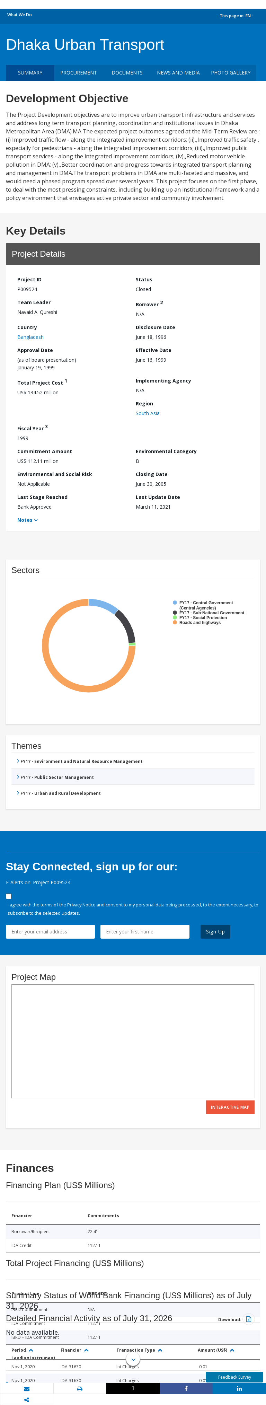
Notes (25, 520)
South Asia (148, 413)
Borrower (149, 303)
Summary (30, 72)
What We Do (19, 15)
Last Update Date (158, 497)
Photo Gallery (230, 72)
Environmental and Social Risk (54, 474)
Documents (127, 72)
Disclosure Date (155, 327)
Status (144, 279)
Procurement (78, 72)
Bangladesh (30, 337)
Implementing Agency (163, 380)
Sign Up (215, 931)
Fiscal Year (32, 427)
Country (27, 327)
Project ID (29, 279)
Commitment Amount (44, 451)
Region (144, 403)
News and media (178, 72)
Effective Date (153, 350)
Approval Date (35, 350)
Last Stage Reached (42, 497)
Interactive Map (230, 1107)
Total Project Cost (42, 381)
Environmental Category (166, 451)
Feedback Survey (234, 1377)
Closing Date (152, 474)
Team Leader (34, 302)
